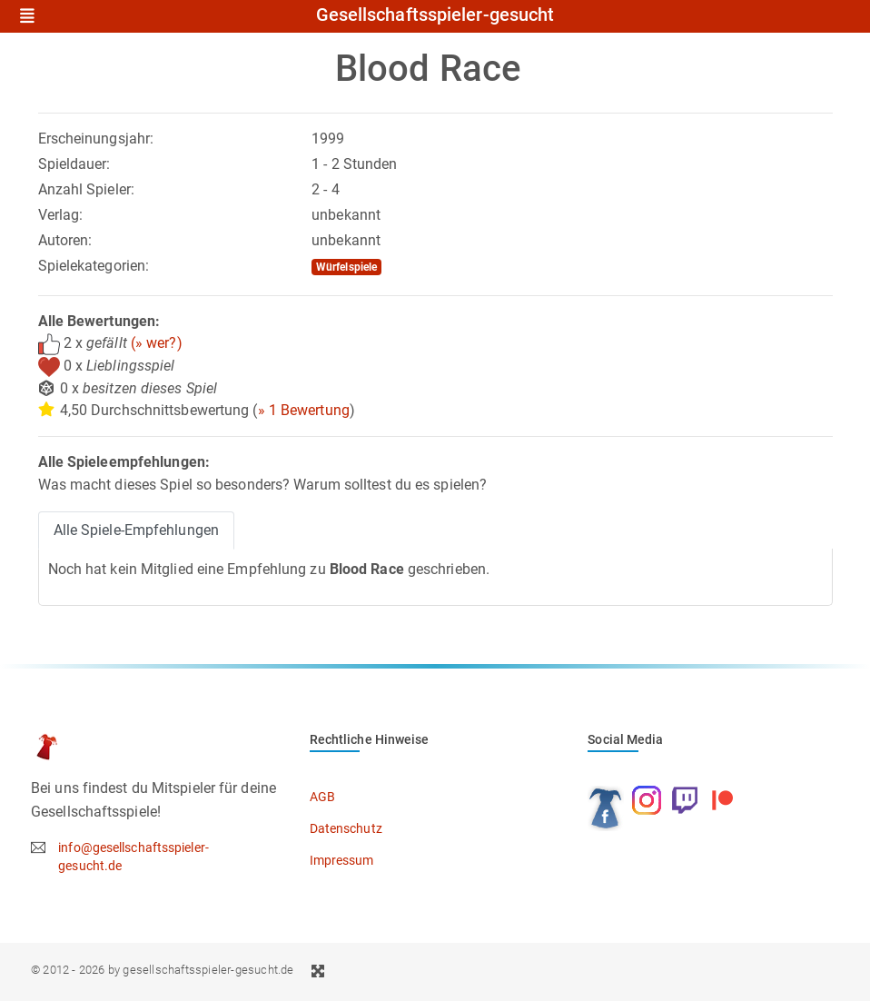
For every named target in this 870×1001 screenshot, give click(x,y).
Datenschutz (346, 828)
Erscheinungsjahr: (96, 138)
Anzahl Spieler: (86, 189)
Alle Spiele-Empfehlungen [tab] (136, 530)
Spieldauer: (74, 164)
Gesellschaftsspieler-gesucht (435, 15)
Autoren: (65, 240)
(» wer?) (157, 343)
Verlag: (61, 214)
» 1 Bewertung (304, 410)
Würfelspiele (346, 267)
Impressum (342, 860)
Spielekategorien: (94, 265)
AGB (322, 796)
